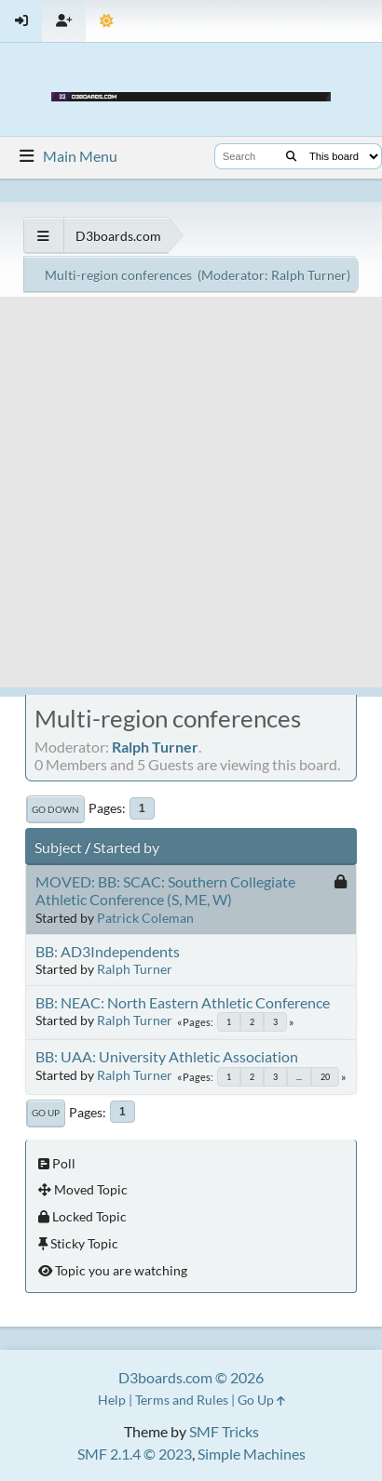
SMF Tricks (224, 1431)
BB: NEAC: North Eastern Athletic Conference (182, 1002)
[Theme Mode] (107, 21)
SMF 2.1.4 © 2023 (134, 1453)
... (299, 1077)
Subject (58, 847)
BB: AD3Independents (107, 951)
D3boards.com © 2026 (191, 1377)
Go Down (55, 809)
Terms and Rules (181, 1400)
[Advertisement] (191, 496)
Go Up (46, 1112)
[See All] (43, 236)
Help (112, 1400)
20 (325, 1077)
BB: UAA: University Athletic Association (166, 1056)
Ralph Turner (309, 275)
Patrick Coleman (145, 918)
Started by (126, 847)
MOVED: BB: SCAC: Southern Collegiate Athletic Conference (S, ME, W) (165, 890)
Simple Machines (252, 1453)
